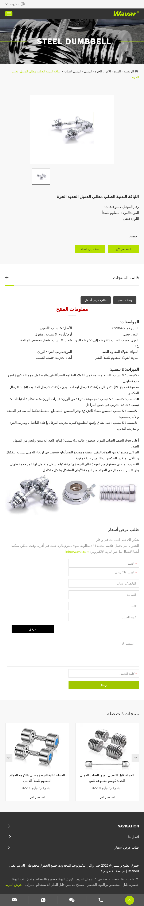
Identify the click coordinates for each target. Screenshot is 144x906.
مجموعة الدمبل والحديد (108, 881)
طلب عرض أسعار (95, 300)
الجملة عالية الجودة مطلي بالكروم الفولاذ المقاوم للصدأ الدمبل (37, 757)
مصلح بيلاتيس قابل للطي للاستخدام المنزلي (54, 864)
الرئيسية (129, 71)
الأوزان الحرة (103, 71)
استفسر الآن (106, 777)
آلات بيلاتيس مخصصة (123, 875)
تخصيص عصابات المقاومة (48, 881)
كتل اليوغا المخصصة (92, 875)
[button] (9, 737)
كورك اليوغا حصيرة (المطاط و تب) (49, 859)
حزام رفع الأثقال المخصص (57, 875)
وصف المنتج (124, 300)
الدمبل (88, 71)
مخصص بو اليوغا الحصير (103, 864)
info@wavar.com (77, 551)
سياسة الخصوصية (113, 850)
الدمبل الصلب (72, 71)
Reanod (133, 850)
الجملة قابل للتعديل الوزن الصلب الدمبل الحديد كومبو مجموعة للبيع (107, 757)
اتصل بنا (133, 817)
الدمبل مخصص (79, 881)
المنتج (117, 71)
